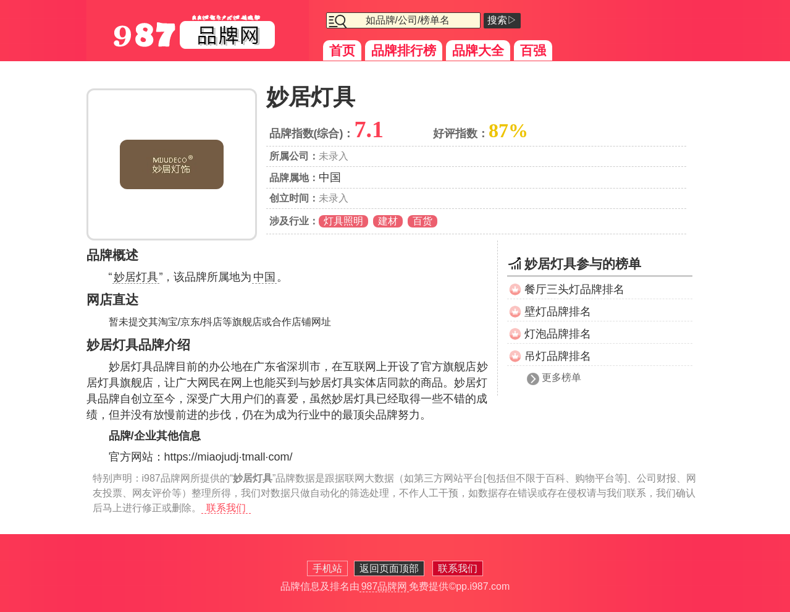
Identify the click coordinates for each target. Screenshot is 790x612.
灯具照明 (343, 221)
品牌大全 (478, 50)
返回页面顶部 (389, 568)
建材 (388, 221)
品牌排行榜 (403, 50)
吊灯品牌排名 (557, 356)
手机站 (327, 568)
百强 (533, 50)
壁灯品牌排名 (557, 311)
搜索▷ (502, 20)
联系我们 (226, 508)
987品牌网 (384, 586)
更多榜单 (561, 377)
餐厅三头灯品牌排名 (574, 289)
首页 (342, 50)
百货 (422, 221)
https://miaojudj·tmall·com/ (228, 457)
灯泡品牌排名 (557, 334)
